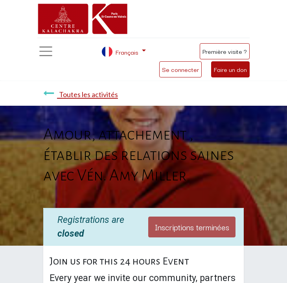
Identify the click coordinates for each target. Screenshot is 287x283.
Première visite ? (224, 51)
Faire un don (230, 69)
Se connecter (180, 69)
